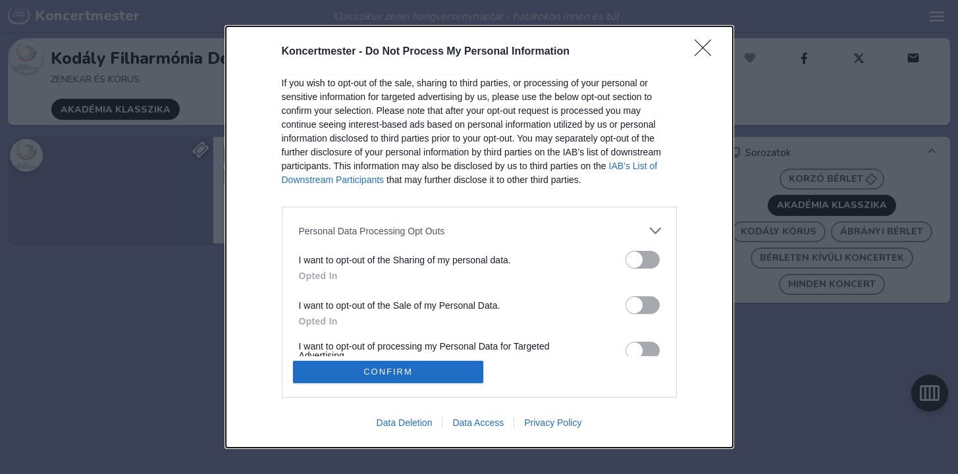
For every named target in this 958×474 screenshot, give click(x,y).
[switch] (642, 260)
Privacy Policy (552, 422)
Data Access (478, 422)
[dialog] (479, 237)
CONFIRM (388, 372)
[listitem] (479, 231)
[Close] (707, 52)
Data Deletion (405, 422)
